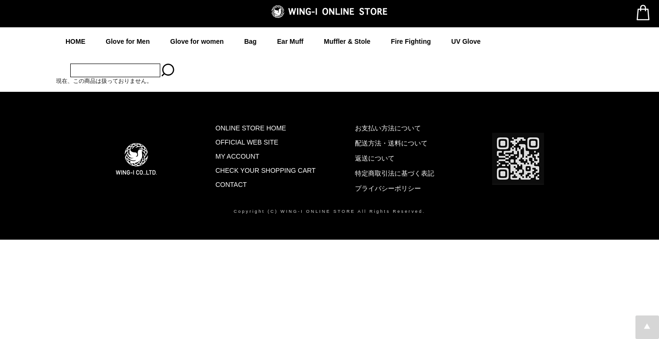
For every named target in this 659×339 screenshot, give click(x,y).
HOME (75, 41)
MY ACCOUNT (237, 156)
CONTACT (231, 184)
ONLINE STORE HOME (250, 128)
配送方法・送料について (391, 143)
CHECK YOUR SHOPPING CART (265, 170)
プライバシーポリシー (388, 188)
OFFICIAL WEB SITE (246, 142)
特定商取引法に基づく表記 (394, 173)
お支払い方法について (388, 128)
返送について (375, 158)
